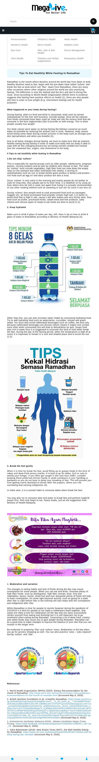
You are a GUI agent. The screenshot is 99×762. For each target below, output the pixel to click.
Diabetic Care (71, 45)
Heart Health (70, 39)
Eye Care (15, 50)
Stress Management (74, 50)
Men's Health (44, 45)
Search (93, 21)
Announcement (18, 39)
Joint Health (17, 58)
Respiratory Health (74, 58)
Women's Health (19, 45)
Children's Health (47, 39)
